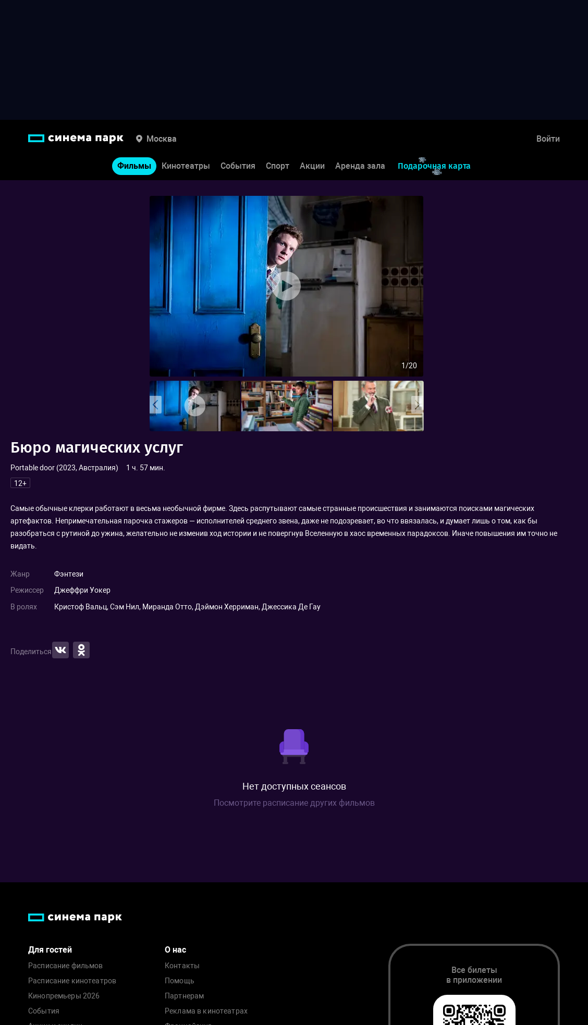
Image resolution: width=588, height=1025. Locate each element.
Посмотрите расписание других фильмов (294, 803)
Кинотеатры (186, 166)
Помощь (179, 981)
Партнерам (184, 996)
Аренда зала (360, 166)
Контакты (182, 966)
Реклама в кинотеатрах (206, 1011)
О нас (175, 950)
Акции (312, 166)
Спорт (277, 166)
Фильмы (134, 166)
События (237, 166)
